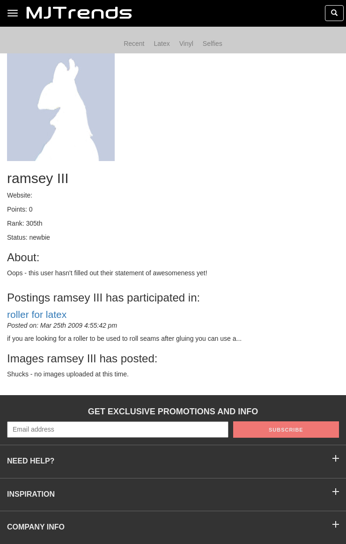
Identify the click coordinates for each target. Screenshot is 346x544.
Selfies (212, 43)
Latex (161, 43)
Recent (134, 43)
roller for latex (36, 314)
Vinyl (186, 43)
